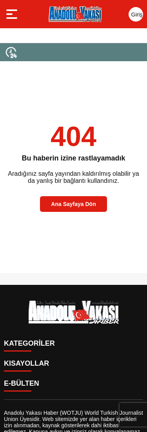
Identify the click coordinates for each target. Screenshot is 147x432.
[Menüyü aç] (13, 14)
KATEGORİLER (29, 343)
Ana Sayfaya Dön (73, 204)
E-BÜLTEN (21, 383)
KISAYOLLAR (26, 363)
